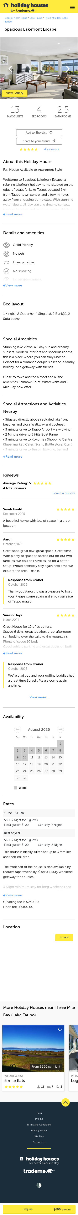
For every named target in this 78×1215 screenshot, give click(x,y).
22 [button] (60, 764)
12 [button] (39, 757)
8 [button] (60, 750)
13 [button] (46, 757)
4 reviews (51, 149)
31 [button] (24, 778)
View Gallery (14, 93)
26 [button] (39, 771)
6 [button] (46, 750)
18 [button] (31, 764)
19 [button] (39, 764)
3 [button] (25, 750)
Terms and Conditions (39, 1124)
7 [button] (53, 750)
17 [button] (24, 764)
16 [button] (17, 764)
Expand (64, 937)
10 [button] (24, 757)
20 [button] (46, 764)
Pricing (39, 1118)
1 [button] (60, 743)
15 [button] (60, 757)
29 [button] (60, 771)
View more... (39, 697)
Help (39, 1113)
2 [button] (18, 750)
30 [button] (18, 778)
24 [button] (24, 771)
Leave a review (64, 493)
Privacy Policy (39, 1130)
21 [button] (53, 764)
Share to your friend (39, 141)
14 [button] (53, 757)
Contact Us (39, 1142)
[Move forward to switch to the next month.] (60, 729)
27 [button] (46, 771)
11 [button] (31, 757)
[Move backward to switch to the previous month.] (17, 729)
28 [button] (53, 771)
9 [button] (18, 757)
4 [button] (32, 750)
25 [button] (31, 771)
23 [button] (17, 771)
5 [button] (39, 750)
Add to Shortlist (39, 132)
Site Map (39, 1136)
